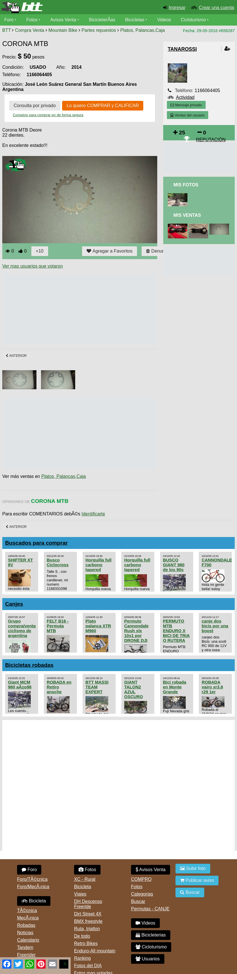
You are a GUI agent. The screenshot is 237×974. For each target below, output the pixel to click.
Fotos (32, 19)
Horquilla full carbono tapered (98, 564)
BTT (6, 30)
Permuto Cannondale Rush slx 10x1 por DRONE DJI (136, 631)
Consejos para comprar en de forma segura (48, 115)
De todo (82, 936)
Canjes (14, 604)
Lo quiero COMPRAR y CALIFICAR (103, 105)
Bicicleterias (151, 935)
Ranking (82, 958)
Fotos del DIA (88, 965)
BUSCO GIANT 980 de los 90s (174, 564)
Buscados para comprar (36, 543)
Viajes (80, 894)
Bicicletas (136, 19)
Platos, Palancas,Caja (142, 30)
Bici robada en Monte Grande (174, 687)
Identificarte (93, 513)
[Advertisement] (106, 308)
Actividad (185, 97)
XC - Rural (84, 879)
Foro (9, 19)
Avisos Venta (64, 19)
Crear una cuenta (216, 7)
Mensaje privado (186, 105)
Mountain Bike (62, 30)
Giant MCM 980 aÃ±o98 (19, 684)
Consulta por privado (35, 105)
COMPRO (141, 879)
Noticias (25, 932)
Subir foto (193, 868)
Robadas (26, 925)
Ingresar (177, 7)
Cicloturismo (194, 19)
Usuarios (148, 958)
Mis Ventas (187, 215)
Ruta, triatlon (87, 928)
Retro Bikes (86, 943)
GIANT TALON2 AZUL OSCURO (133, 689)
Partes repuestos (98, 30)
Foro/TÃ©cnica (32, 879)
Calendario (28, 940)
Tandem (25, 947)
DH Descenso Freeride (88, 904)
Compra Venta (29, 30)
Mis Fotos (186, 184)
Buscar (138, 901)
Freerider (26, 954)
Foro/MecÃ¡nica (33, 886)
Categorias (142, 894)
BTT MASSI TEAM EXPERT (97, 687)
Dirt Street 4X (87, 913)
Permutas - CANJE (150, 908)
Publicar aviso (197, 880)
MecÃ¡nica (28, 917)
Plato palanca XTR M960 (98, 626)
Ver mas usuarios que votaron (32, 266)
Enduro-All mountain (94, 950)
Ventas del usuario (187, 115)
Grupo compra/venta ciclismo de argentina (22, 628)
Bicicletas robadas (29, 665)
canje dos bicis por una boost (215, 626)
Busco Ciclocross (58, 562)
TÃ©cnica (27, 910)
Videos (165, 19)
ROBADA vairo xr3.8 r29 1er (212, 687)
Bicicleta (34, 900)
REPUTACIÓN (211, 139)
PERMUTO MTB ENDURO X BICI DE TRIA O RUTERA (176, 631)
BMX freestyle (88, 921)
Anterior (16, 356)
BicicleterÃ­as (103, 19)
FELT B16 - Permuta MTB (58, 626)
